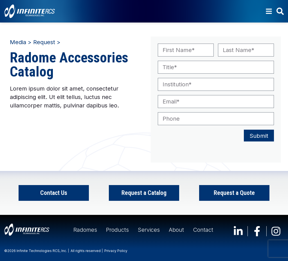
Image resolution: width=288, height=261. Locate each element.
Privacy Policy (115, 251)
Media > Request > (35, 42)
